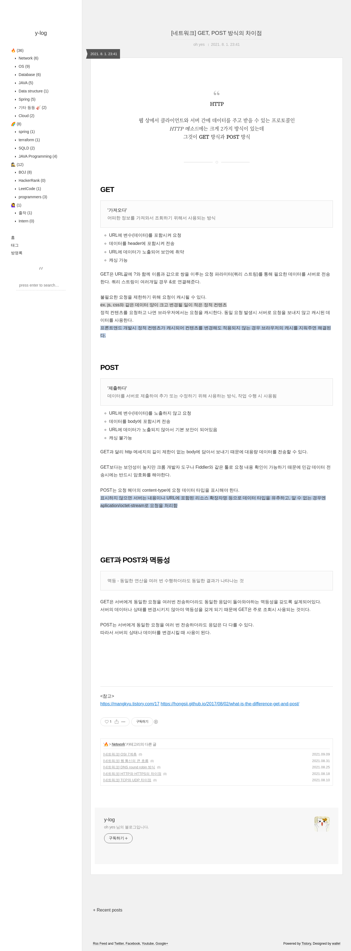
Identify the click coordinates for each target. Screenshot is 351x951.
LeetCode (29, 188)
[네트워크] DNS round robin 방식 (129, 767)
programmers (32, 197)
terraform (29, 140)
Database (29, 74)
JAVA (25, 83)
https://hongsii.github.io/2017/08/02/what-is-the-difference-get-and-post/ (230, 703)
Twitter (119, 944)
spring (26, 131)
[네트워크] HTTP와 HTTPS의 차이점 (132, 774)
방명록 (16, 253)
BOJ (25, 172)
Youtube (148, 944)
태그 (15, 245)
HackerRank (31, 180)
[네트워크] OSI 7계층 (120, 754)
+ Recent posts (107, 910)
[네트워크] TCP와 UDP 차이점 (127, 780)
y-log (41, 33)
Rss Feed (100, 944)
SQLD (26, 148)
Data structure (33, 91)
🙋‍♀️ (16, 205)
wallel (336, 944)
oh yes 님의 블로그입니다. (126, 827)
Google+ (162, 944)
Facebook (132, 944)
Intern (26, 221)
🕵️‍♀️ (17, 164)
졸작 (25, 213)
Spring (26, 99)
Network (28, 58)
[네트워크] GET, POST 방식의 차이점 (216, 33)
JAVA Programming (37, 156)
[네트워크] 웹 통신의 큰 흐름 (126, 761)
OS (24, 66)
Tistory (306, 944)
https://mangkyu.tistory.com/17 (129, 703)
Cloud (26, 116)
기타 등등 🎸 (32, 107)
